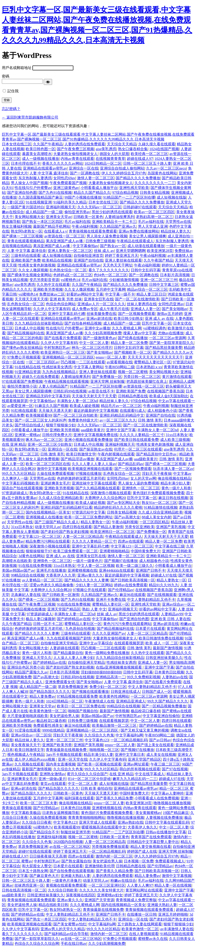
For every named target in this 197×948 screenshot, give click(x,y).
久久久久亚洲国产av (108, 633)
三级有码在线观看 (26, 255)
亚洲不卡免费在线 (110, 599)
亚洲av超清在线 (99, 318)
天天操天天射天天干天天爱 (94, 396)
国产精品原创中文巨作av (157, 454)
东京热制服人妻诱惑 (35, 178)
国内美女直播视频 (60, 764)
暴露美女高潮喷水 (37, 154)
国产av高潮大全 (127, 517)
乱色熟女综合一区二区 (68, 270)
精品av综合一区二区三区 (147, 289)
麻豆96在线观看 (132, 595)
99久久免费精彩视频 (143, 677)
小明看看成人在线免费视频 (156, 798)
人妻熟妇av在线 (175, 677)
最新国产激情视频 (167, 648)
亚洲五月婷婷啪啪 (173, 914)
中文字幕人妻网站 (88, 367)
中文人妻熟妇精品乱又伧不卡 (151, 599)
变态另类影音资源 (44, 280)
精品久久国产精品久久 (92, 192)
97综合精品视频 (125, 192)
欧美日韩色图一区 (40, 149)
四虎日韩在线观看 (77, 527)
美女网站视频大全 (29, 217)
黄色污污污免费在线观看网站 (127, 624)
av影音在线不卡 (101, 391)
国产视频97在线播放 (121, 561)
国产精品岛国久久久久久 (49, 692)
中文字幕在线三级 (169, 546)
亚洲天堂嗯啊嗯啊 (130, 251)
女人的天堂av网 (143, 478)
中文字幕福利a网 (129, 735)
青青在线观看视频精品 (25, 241)
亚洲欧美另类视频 (48, 289)
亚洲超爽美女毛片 (55, 483)
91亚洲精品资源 (28, 372)
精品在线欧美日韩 (53, 905)
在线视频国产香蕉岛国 (165, 391)
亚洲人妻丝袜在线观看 (123, 260)
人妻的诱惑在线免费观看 (84, 144)
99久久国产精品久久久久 (167, 701)
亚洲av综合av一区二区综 (31, 735)
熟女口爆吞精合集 (133, 149)
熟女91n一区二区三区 (159, 503)
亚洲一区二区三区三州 (158, 280)
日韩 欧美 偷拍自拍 (96, 788)
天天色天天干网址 (117, 265)
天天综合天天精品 (122, 144)
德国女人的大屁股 (114, 154)
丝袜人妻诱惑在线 (141, 304)
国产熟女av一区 (113, 246)
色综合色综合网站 (60, 304)
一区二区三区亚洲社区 (106, 885)
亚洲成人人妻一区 (145, 309)
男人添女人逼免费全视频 (107, 236)
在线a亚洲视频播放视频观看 (119, 667)
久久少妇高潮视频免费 (103, 333)
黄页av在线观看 (53, 784)
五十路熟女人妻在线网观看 (139, 924)
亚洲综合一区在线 (83, 168)
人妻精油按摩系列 (119, 217)
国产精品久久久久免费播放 (138, 178)
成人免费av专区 (84, 309)
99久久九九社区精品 (18, 473)
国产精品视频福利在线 (25, 333)
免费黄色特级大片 (83, 420)
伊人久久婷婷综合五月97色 (123, 173)
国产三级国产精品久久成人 (56, 522)
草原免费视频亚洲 (73, 687)
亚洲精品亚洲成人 (131, 701)
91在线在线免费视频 (35, 566)
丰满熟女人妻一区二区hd (77, 401)
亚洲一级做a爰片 (52, 779)
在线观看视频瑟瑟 (129, 643)
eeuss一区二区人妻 (111, 357)
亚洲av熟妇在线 (130, 822)
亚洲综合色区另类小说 (25, 667)
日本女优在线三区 (16, 144)
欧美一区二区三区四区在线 (48, 464)
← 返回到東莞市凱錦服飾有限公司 (30, 117)
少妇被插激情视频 (124, 280)
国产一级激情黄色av (99, 338)
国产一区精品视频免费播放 (164, 706)
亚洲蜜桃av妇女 (110, 895)
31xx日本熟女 (177, 435)
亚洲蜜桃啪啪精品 (114, 551)
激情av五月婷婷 (169, 314)
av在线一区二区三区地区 (70, 847)
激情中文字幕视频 (51, 469)
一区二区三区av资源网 (167, 338)
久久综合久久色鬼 (99, 735)
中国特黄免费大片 (145, 551)
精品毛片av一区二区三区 (121, 406)
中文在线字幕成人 (150, 774)
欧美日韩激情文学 (81, 454)
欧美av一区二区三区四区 (154, 212)
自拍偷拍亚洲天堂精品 (59, 643)
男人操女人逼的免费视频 (38, 459)
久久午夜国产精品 (158, 260)
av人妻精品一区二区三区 (42, 580)
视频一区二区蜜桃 (132, 372)
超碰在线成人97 (140, 159)
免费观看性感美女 (48, 725)
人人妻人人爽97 (140, 885)
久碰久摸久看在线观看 (156, 144)
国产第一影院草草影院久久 (171, 343)
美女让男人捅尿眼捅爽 (147, 236)
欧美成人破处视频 (84, 406)
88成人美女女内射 (156, 517)
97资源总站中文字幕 (88, 512)
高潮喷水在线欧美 (16, 561)
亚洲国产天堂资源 (99, 900)
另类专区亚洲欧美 (139, 527)
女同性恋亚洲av (171, 304)
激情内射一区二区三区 (114, 856)
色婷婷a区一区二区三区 (72, 275)
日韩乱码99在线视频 (70, 391)
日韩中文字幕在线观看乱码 (167, 822)
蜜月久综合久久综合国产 (87, 774)
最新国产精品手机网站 (51, 226)
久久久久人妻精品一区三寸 (141, 435)
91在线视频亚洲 (39, 202)
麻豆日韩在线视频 (173, 498)
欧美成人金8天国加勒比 (168, 396)
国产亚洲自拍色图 (22, 192)
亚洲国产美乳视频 (171, 527)
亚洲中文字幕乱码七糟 (66, 314)
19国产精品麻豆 (176, 813)
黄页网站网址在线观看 (144, 890)
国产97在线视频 (175, 769)
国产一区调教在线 (85, 173)
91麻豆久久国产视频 (51, 406)
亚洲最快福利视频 (51, 837)
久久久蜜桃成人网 (126, 328)
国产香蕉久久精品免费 (114, 798)
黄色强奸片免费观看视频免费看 (158, 493)
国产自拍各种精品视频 (82, 323)
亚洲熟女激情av (52, 774)
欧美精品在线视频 (57, 260)
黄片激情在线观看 (177, 377)
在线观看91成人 (133, 411)
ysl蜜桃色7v (42, 827)
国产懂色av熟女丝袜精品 (22, 348)
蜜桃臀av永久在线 (152, 939)
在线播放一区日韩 (141, 914)
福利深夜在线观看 (79, 798)
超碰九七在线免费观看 (40, 377)
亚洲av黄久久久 (90, 575)
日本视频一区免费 (138, 861)
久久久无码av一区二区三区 (99, 207)
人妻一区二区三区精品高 (83, 536)
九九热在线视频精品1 (59, 372)
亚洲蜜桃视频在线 (82, 570)
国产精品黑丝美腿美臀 (163, 348)
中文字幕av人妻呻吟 (167, 793)
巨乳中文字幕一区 (157, 323)
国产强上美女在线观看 (155, 745)
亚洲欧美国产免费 (26, 260)
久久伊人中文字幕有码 (51, 309)
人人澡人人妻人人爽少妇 (73, 658)
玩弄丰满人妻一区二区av (173, 469)
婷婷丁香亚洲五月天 (121, 255)
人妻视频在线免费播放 (164, 817)
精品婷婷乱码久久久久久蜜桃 (118, 507)
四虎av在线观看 (131, 541)
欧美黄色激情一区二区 (47, 711)
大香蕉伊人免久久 (142, 827)
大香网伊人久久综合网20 (105, 498)
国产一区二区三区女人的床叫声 (40, 420)
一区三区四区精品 (154, 522)
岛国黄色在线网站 (162, 173)
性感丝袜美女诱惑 (57, 367)
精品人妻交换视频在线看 (150, 847)
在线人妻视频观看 (144, 934)
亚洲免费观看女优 (60, 682)
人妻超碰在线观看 (64, 648)
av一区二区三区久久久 (118, 420)
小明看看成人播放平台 (99, 188)
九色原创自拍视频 (80, 629)
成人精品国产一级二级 (44, 212)
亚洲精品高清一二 (110, 677)
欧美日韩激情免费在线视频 (161, 638)
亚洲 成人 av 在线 (159, 318)
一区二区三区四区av (42, 362)
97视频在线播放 (88, 473)
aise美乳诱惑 (106, 149)
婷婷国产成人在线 (142, 851)
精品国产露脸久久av (31, 672)
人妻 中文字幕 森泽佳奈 (48, 173)
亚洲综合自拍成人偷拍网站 (122, 168)
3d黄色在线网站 (31, 556)
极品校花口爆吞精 (145, 711)
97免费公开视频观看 (24, 357)
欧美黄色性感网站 (114, 696)
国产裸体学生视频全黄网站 (29, 275)
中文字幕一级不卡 (120, 294)
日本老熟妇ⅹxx (149, 367)
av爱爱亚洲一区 (20, 406)
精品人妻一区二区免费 (129, 343)
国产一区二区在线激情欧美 (137, 299)
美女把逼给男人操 (64, 716)
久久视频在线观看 (29, 764)
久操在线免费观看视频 (55, 473)
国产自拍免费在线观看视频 (72, 871)
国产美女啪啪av (175, 309)
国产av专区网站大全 (123, 503)
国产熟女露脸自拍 (76, 861)
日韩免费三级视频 (100, 241)
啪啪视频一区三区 (104, 750)
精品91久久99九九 (163, 585)
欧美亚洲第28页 (160, 251)
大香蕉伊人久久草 (60, 575)
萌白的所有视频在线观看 (139, 769)
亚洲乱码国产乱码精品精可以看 (66, 507)
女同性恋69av (64, 178)
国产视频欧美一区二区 (132, 352)
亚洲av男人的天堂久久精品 (63, 929)
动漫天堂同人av (47, 527)
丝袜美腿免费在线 (101, 314)
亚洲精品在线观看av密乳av (45, 168)
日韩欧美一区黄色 (88, 217)
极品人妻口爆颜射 (40, 619)
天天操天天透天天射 (55, 411)
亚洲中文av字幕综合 (95, 643)
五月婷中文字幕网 (110, 289)
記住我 (13, 91)
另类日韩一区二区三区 (141, 377)
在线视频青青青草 (110, 159)
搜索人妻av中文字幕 (139, 333)
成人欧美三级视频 (175, 440)
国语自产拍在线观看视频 (22, 488)
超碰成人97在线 (164, 575)
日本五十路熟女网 (33, 871)
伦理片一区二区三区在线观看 (138, 449)
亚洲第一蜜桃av (27, 435)
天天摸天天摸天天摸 (31, 299)
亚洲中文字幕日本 (129, 755)
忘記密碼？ (11, 109)
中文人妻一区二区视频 (95, 566)
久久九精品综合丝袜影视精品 (39, 323)
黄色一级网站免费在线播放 (107, 653)
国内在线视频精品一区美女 (48, 512)
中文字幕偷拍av (85, 246)
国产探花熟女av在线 (95, 449)
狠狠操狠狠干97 (39, 551)
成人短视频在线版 (171, 197)
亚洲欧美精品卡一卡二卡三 (114, 222)
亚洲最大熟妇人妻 (75, 876)
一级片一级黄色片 (87, 561)
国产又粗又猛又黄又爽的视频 (145, 730)
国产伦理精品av (121, 590)
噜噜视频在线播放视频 (172, 803)
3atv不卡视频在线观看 (64, 755)
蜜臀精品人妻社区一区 (152, 362)
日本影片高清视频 (175, 275)
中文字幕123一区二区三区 (39, 536)
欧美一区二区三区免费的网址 (88, 517)
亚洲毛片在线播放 (51, 570)
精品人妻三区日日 (151, 294)
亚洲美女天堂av (59, 217)
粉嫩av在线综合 (123, 880)
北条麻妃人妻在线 (26, 595)
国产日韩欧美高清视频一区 (132, 580)
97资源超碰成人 (15, 493)
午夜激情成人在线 (99, 701)
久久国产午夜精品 (48, 144)
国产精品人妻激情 (108, 527)
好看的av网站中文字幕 (84, 294)
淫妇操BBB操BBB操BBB (101, 672)
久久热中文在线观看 (53, 285)
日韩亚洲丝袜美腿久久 (164, 658)
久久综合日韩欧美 (63, 890)
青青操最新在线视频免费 (67, 750)
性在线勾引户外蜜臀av (33, 188)
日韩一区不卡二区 (48, 624)
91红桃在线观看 (24, 411)
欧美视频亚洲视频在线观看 (90, 469)
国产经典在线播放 (132, 338)
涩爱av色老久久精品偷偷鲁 (51, 585)
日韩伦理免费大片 (57, 435)
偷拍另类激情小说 (22, 386)
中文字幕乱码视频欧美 (20, 483)
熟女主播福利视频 (16, 226)
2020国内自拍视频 (68, 842)
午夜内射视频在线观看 (115, 454)
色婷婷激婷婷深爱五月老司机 (81, 478)
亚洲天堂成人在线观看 (97, 822)
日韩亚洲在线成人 (125, 692)
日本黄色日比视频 (169, 672)
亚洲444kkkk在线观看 (116, 570)
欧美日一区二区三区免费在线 (81, 706)
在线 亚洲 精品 (14, 444)
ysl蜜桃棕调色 (154, 328)
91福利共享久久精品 (70, 202)
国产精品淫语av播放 (77, 459)
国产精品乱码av (131, 464)
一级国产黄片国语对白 (25, 207)
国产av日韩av (160, 740)
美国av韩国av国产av (18, 570)
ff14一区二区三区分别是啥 (89, 779)
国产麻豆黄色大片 (44, 876)
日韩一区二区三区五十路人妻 (147, 163)
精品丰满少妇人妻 (175, 483)
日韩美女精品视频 (154, 192)
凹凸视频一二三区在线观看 (83, 362)
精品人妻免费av (42, 696)
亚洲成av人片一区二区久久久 (101, 304)
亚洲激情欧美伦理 (99, 866)
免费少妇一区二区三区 (107, 687)
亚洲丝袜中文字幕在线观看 (94, 483)
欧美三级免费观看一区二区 (75, 551)
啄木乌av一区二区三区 (44, 440)
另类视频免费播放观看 (110, 847)
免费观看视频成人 (170, 861)
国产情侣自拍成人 (29, 425)
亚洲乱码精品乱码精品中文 (122, 415)
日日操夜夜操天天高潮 (47, 856)
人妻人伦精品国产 (53, 386)
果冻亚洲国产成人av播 (65, 241)
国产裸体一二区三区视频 (22, 236)
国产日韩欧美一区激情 (60, 595)
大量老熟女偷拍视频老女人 (75, 154)
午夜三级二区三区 (165, 764)
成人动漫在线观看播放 (145, 246)
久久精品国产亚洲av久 (118, 226)
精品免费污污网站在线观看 (47, 541)
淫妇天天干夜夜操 (157, 473)
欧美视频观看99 (39, 415)
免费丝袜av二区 (52, 294)
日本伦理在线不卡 (26, 163)
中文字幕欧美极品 (26, 813)
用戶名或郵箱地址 (16, 68)
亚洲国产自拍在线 (88, 260)
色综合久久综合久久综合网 (37, 943)
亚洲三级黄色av (66, 188)
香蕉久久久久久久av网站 (62, 163)
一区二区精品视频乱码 (128, 740)
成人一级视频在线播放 (40, 159)
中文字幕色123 (97, 740)
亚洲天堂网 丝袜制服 (107, 381)
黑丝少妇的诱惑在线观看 (112, 212)
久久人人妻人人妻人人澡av (94, 464)
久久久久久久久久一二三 (154, 183)
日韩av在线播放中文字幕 (166, 832)
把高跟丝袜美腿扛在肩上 (146, 381)
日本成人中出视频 (29, 328)
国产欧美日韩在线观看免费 (136, 440)
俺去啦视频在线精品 (174, 478)
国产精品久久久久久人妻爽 (86, 580)
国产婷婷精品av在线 (73, 619)
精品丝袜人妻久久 (175, 231)
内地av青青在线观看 (77, 159)
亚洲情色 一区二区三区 (141, 488)
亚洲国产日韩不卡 (150, 570)
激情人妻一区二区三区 (95, 178)
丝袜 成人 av (104, 251)
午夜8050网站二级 (119, 367)
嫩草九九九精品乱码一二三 (135, 779)
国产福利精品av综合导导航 (66, 934)
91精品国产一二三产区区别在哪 (129, 197)
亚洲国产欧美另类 (57, 745)
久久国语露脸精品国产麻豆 (40, 197)
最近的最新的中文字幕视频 (96, 411)
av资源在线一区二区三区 (64, 236)
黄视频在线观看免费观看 (66, 885)
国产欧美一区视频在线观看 (99, 764)
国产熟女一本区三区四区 (42, 222)
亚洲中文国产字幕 (121, 430)
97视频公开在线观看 (89, 590)
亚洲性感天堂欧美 (134, 188)
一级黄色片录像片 (66, 880)
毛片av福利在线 (77, 222)
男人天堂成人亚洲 (153, 226)
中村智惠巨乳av (57, 348)
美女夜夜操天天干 (26, 745)
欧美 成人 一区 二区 (161, 643)
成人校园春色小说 (162, 411)
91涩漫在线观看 (28, 730)
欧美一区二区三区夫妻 (38, 803)
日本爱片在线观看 (150, 629)
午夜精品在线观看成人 (135, 241)
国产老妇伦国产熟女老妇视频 (65, 532)
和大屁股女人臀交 (37, 866)
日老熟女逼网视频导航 (60, 813)
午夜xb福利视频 (85, 226)
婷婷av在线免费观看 (130, 585)
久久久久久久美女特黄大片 (101, 890)
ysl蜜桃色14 (70, 280)
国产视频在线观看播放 (90, 692)
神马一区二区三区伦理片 (92, 348)
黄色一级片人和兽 (176, 488)
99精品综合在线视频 (27, 575)
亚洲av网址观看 (136, 764)
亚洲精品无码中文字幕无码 (48, 396)
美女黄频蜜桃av (148, 813)
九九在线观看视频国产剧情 (69, 638)
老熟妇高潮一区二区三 (154, 217)
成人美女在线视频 (161, 755)
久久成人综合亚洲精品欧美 (60, 498)
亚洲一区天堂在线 (73, 759)
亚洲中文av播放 (97, 328)
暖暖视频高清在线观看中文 (103, 827)
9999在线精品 (53, 730)
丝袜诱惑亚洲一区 (29, 885)
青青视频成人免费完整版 (136, 900)
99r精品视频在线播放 (28, 609)
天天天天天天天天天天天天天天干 (155, 357)
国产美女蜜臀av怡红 (69, 924)
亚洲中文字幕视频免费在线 (95, 435)
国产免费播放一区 (107, 377)
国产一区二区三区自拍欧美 (75, 415)
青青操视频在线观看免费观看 (93, 231)
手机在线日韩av (73, 943)
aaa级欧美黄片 (92, 430)
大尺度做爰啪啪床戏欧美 (27, 716)
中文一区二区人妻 (94, 343)
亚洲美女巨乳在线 (98, 299)
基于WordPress (27, 55)
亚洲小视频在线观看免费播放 (88, 440)
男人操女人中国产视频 (29, 183)
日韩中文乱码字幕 (145, 270)
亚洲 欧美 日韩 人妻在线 (170, 619)
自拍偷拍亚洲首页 (88, 255)
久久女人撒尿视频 (33, 270)
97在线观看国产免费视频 (22, 381)
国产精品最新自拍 (68, 653)
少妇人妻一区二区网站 (94, 585)
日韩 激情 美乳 (150, 420)
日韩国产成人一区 (157, 692)
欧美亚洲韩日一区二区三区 (63, 352)
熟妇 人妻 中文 (94, 609)
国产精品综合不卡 (44, 832)
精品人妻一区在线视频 (172, 885)
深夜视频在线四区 (80, 895)
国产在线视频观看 (162, 595)
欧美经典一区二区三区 (149, 154)
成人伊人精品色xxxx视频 (35, 759)
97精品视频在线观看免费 (77, 696)
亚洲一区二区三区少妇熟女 (50, 444)
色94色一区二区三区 (110, 275)
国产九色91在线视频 (55, 192)
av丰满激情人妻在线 (176, 929)
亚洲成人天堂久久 (37, 658)
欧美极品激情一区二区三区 (115, 725)
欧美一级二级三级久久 (134, 566)
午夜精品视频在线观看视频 (66, 381)
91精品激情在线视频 (160, 507)
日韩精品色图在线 (133, 396)
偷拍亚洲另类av (77, 212)
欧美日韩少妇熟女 (128, 318)
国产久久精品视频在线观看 (97, 488)
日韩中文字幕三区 (164, 285)
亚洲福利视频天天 (60, 207)
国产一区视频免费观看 (136, 314)
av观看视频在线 (119, 362)
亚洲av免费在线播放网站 (139, 231)
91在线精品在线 (28, 367)
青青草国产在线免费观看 (151, 837)
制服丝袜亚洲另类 (75, 832)
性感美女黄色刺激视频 (36, 265)
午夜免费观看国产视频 (68, 183)
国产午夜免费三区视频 (75, 149)
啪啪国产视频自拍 (83, 711)
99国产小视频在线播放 (82, 197)
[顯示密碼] (48, 82)
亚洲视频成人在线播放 (44, 517)
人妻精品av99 (172, 614)
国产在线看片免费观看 (62, 338)
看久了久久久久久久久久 (108, 270)
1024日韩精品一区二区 (103, 163)
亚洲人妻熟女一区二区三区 (70, 251)
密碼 (5, 76)
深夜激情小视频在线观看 (110, 493)
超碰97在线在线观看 (35, 851)
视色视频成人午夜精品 (25, 755)
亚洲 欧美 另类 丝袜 (66, 299)
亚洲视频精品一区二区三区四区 (68, 357)
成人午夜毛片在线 (114, 309)
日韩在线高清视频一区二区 (24, 890)
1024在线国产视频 (164, 149)
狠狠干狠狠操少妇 (60, 425)
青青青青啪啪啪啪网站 (86, 817)
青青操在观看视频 (16, 808)
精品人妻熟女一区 (95, 522)
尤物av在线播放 (171, 333)
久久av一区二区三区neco (166, 168)
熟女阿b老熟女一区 (26, 231)
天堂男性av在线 (178, 222)
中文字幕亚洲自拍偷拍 (161, 716)
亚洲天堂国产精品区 (64, 609)
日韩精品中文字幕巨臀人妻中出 (153, 842)
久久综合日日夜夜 (36, 822)
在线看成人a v (55, 231)
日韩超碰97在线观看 (139, 207)
